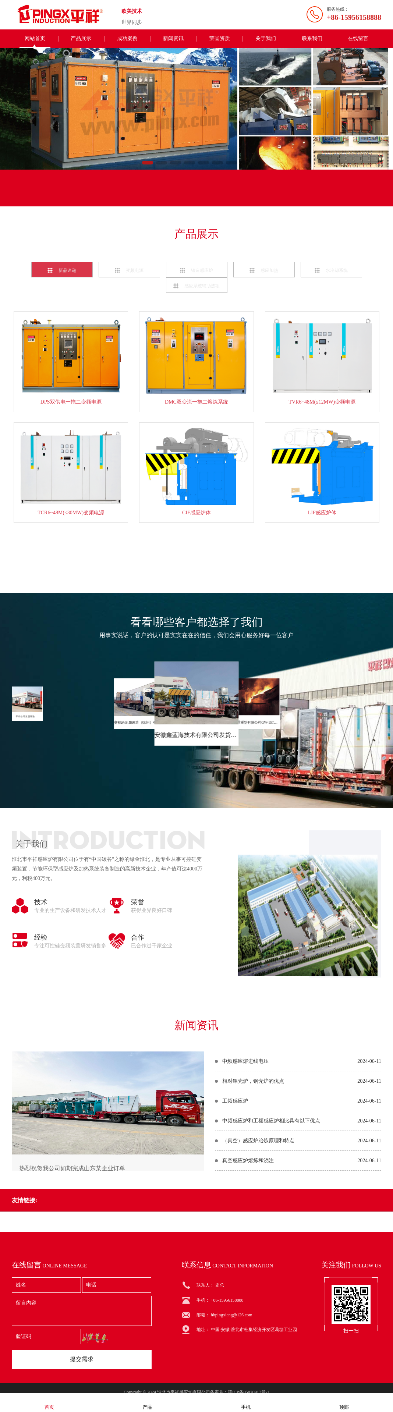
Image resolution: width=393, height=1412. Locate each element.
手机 (246, 1402)
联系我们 (312, 38)
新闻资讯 (173, 38)
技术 (40, 1035)
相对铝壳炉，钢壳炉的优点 (253, 1189)
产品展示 (81, 38)
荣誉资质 (219, 38)
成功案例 (127, 38)
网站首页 (35, 38)
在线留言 (358, 38)
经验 (40, 1071)
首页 (49, 1402)
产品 (147, 1402)
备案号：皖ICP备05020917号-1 (239, 1392)
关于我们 (265, 38)
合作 (137, 1071)
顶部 (344, 1402)
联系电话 (165, 195)
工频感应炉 (235, 1209)
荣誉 (137, 1035)
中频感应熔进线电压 (245, 1169)
